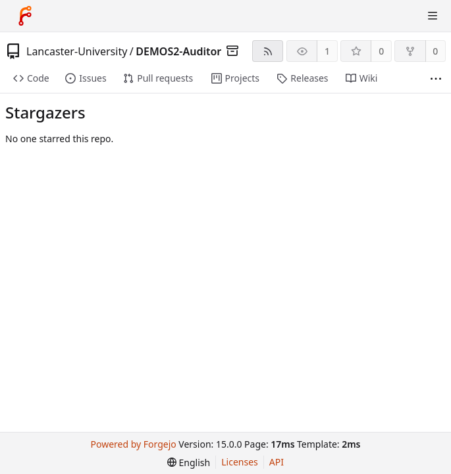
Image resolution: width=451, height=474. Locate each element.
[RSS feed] (267, 51)
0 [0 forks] (435, 51)
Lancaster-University (76, 51)
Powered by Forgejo (133, 444)
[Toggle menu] (432, 16)
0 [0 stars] (381, 51)
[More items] (436, 79)
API (276, 462)
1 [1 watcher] (327, 51)
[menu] (188, 462)
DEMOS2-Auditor (178, 51)
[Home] (25, 16)
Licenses (239, 462)
